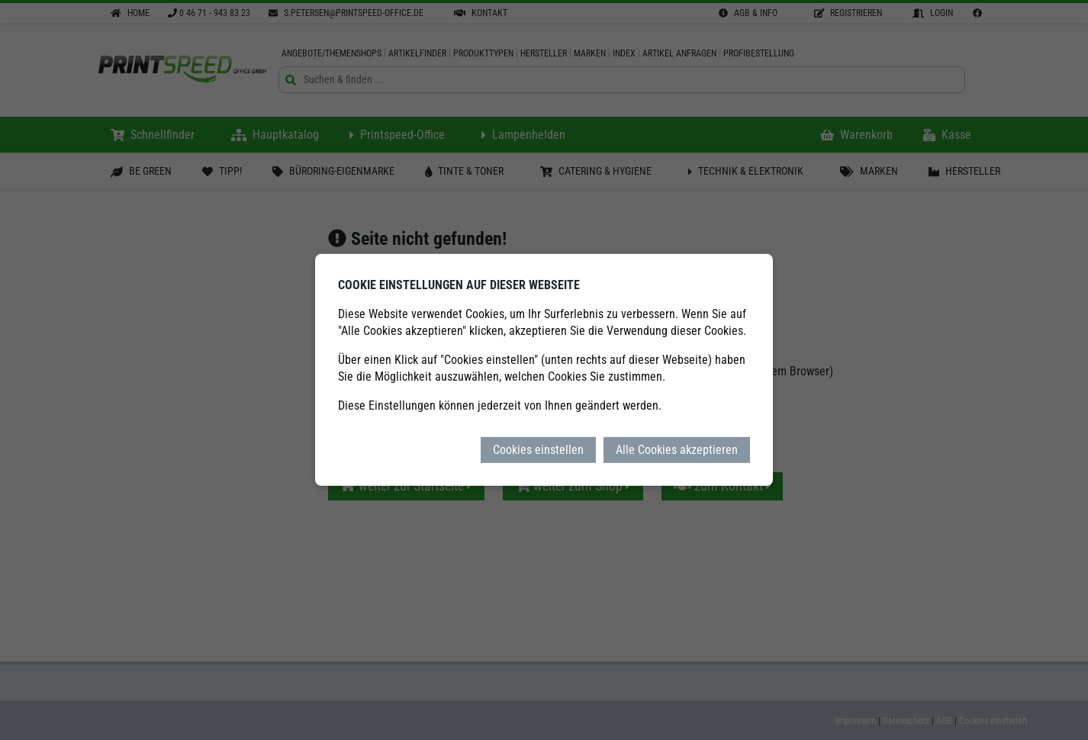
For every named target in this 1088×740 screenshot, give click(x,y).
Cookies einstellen (538, 449)
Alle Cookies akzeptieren (677, 449)
